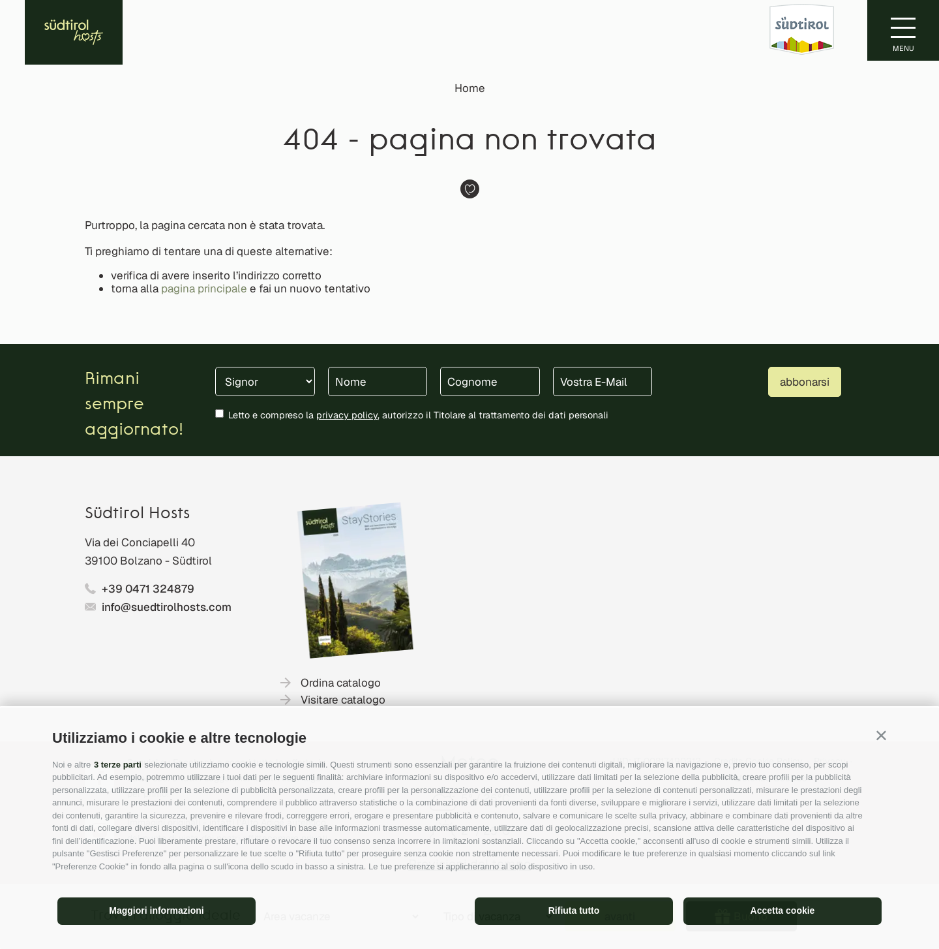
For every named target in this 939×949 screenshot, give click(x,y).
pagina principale (204, 288)
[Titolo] (265, 381)
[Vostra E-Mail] (603, 381)
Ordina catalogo (341, 683)
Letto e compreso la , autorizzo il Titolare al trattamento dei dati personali (418, 415)
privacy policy (347, 415)
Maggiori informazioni (156, 910)
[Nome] (378, 381)
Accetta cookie (783, 910)
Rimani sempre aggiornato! (134, 405)
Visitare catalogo (343, 699)
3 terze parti (118, 765)
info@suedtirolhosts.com (166, 607)
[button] (881, 735)
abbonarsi (804, 382)
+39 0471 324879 (148, 589)
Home (470, 88)
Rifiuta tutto (574, 910)
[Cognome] (490, 381)
